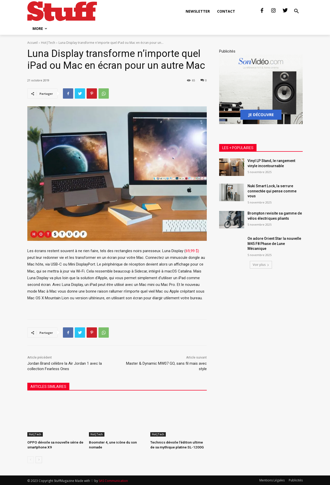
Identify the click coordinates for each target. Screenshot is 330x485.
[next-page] (39, 459)
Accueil (32, 42)
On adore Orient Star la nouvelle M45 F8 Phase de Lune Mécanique (274, 243)
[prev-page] (30, 459)
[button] (296, 11)
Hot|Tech (48, 42)
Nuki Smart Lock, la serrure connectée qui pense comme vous (272, 191)
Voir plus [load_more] (261, 264)
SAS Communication (113, 480)
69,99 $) (192, 251)
